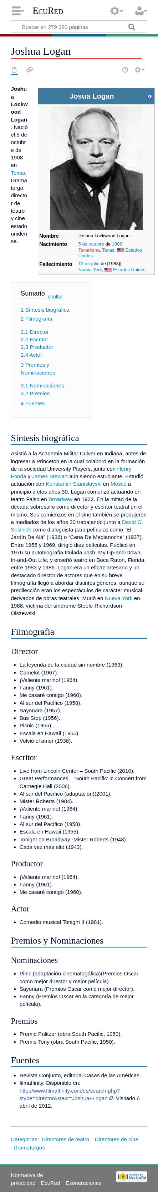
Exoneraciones (83, 1183)
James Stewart (50, 476)
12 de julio (89, 263)
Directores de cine (116, 1139)
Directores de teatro (65, 1139)
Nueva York (90, 269)
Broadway (61, 499)
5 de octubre (91, 244)
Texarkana (89, 250)
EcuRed (47, 10)
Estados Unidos (129, 269)
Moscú (119, 484)
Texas (108, 250)
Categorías (24, 1139)
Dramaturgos (29, 1147)
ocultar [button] (55, 297)
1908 (117, 244)
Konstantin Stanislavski (73, 484)
